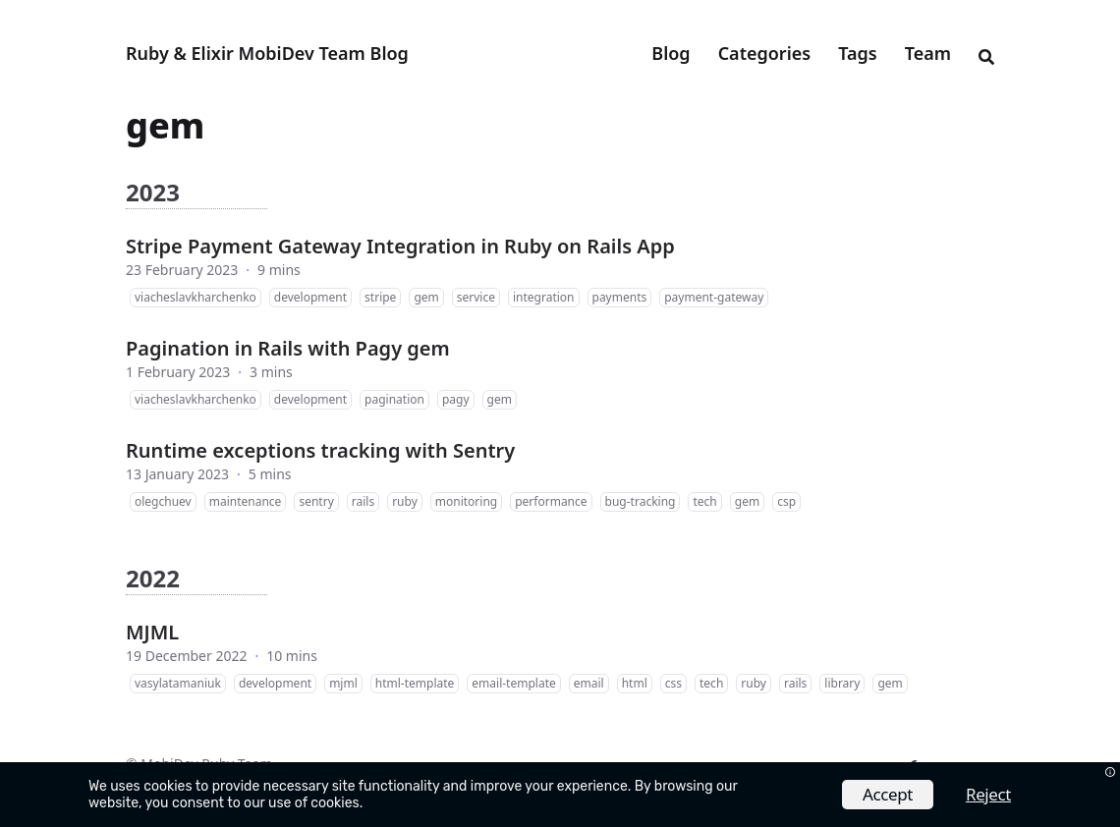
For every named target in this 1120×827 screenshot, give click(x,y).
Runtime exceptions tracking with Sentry (320, 450)
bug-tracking (640, 501)
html (634, 683)
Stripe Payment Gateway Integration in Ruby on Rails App (400, 246)
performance (551, 501)
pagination (394, 399)
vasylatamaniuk (178, 683)
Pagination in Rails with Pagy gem (288, 348)
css (673, 683)
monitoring (466, 501)
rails (363, 501)
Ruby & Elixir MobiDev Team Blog (267, 53)
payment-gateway (713, 297)
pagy (456, 399)
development (310, 297)
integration (544, 297)
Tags (857, 53)
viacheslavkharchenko (195, 297)
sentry (316, 501)
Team (928, 53)
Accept (888, 794)
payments (619, 297)
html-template (415, 683)
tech (704, 501)
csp (786, 501)
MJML (152, 632)
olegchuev (163, 501)
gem (426, 297)
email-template (513, 683)
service (476, 297)
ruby (405, 501)
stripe (380, 297)
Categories (765, 53)
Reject (988, 794)
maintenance (245, 501)
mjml (343, 683)
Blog (670, 53)
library (842, 683)
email (589, 683)
